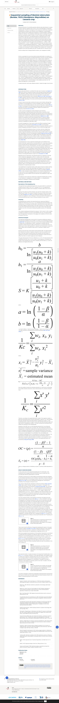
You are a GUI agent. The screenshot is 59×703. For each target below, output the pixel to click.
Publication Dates (10, 29)
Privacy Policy (41, 701)
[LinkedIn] (14, 691)
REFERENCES (9, 27)
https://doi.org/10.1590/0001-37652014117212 (37, 11)
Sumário (8, 8)
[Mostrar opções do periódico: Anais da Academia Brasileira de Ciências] (37, 5)
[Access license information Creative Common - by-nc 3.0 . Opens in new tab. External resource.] (21, 664)
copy (47, 11)
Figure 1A (44, 513)
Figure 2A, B (21, 538)
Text (8, 25)
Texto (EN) (37, 8)
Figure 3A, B (21, 554)
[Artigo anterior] (13, 8)
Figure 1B (21, 515)
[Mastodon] (13, 691)
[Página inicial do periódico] (5, 8)
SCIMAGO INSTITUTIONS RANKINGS (29, 21)
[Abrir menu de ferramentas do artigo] (7, 645)
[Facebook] (15, 691)
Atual (18, 8)
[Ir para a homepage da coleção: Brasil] (25, 1)
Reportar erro (57, 250)
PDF (43, 8)
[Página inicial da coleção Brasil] (7, 689)
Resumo (30, 8)
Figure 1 (37, 498)
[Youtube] (16, 691)
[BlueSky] (12, 691)
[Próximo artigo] (21, 8)
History (8, 32)
